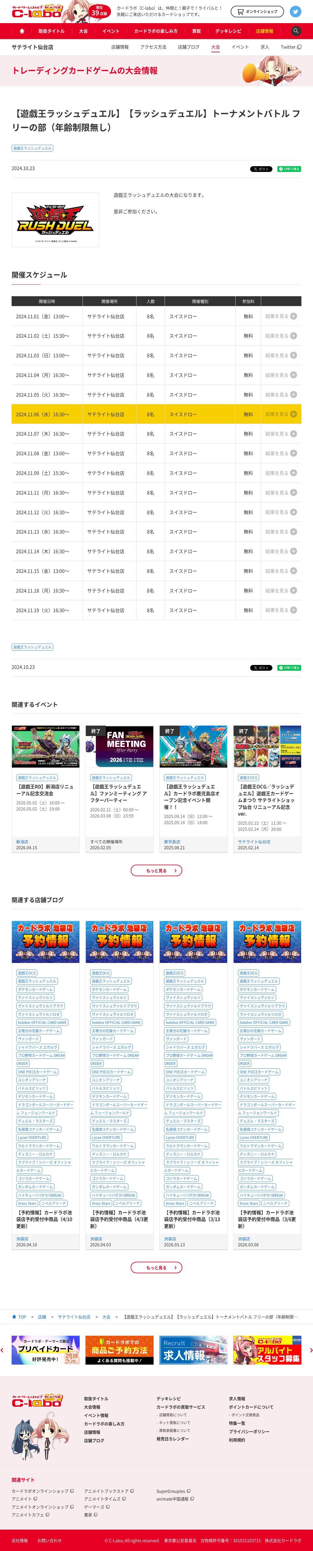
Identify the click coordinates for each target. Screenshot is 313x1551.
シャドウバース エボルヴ (37, 1047)
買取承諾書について (174, 1430)
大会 (83, 31)
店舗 (42, 1317)
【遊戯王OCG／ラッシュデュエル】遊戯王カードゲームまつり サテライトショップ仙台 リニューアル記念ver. (266, 800)
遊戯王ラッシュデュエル (32, 148)
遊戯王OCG (248, 777)
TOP (22, 1317)
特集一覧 (237, 1423)
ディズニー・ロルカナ (35, 1154)
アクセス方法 (153, 47)
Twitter (288, 47)
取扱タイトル (52, 31)
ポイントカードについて (251, 1407)
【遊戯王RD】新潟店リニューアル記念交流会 (45, 789)
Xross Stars (27, 1203)
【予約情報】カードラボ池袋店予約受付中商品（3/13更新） (192, 1219)
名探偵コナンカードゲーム (39, 1129)
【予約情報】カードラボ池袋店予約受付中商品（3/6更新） (267, 1219)
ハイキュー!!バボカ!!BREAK (39, 1195)
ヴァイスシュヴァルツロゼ (39, 1014)
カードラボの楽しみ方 (156, 31)
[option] (46, 1350)
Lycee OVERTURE (32, 1137)
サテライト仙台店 (32, 47)
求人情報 (237, 1398)
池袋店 (22, 1238)
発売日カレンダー (172, 1438)
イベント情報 (96, 1415)
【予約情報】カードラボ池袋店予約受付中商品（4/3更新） (119, 1219)
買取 (196, 31)
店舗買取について (173, 1414)
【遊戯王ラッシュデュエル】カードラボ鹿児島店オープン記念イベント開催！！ (192, 796)
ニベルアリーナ (53, 1203)
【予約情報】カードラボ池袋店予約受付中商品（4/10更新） (44, 1219)
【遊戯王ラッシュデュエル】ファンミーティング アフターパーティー (118, 793)
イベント (111, 31)
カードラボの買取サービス (180, 1407)
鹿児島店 (172, 841)
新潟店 (22, 841)
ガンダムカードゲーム (35, 1186)
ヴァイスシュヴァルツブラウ (40, 1006)
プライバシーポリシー (249, 1431)
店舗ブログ (189, 47)
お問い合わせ (49, 1540)
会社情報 (20, 1540)
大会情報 (92, 1407)
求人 (265, 47)
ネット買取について (174, 1422)
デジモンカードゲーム (35, 1096)
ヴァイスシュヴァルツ (35, 997)
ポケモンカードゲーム (35, 989)
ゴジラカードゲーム (33, 1178)
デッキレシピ (228, 31)
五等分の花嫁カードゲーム (39, 1030)
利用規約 (237, 1440)
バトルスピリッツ (32, 1088)
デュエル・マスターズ (35, 1121)
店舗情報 (264, 31)
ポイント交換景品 (245, 1414)
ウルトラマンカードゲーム (39, 1145)
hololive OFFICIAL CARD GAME (42, 1022)
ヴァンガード (28, 1039)
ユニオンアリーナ (32, 1080)
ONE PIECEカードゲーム (37, 1071)
